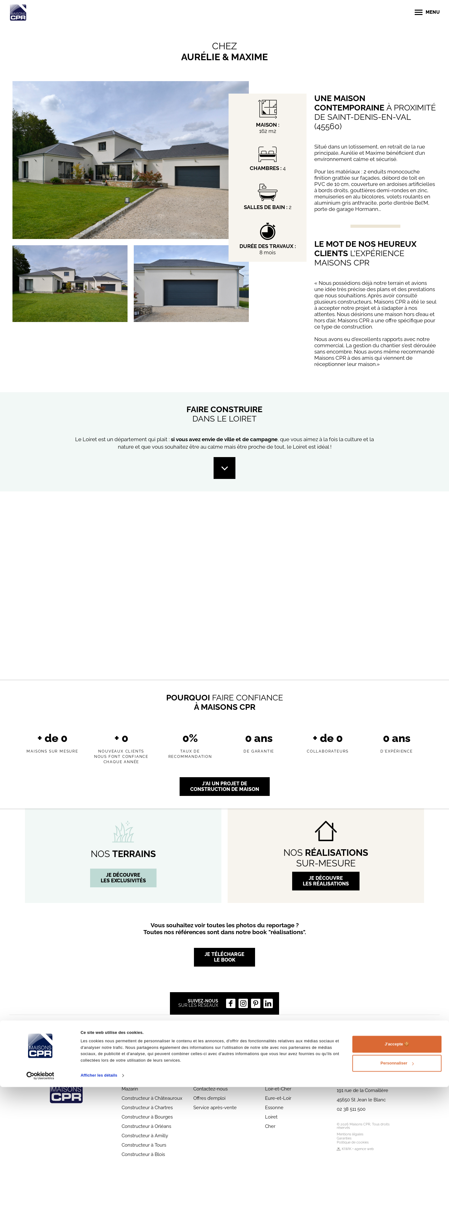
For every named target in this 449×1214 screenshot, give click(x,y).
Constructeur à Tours (144, 1145)
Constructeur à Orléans (146, 1126)
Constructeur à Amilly (145, 1135)
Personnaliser (397, 1189)
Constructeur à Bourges (147, 1117)
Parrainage (204, 1079)
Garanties (344, 1138)
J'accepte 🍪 (397, 1171)
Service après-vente (215, 1107)
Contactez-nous (210, 1089)
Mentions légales (350, 1134)
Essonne (274, 1107)
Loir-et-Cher (278, 1089)
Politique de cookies (353, 1142)
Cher (270, 1126)
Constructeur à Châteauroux (152, 1098)
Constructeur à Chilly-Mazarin (145, 1086)
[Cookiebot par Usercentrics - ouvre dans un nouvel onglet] (40, 1202)
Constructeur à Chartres (147, 1107)
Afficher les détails (98, 1202)
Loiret (271, 1117)
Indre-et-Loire (280, 1079)
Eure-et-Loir (278, 1098)
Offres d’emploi (209, 1098)
